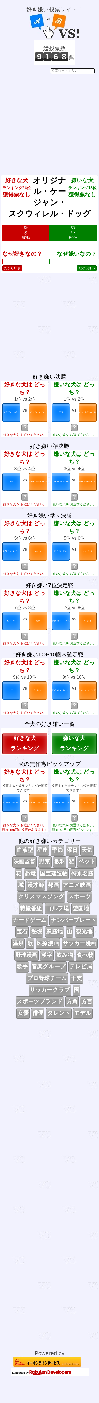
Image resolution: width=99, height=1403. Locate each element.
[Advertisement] (49, 120)
